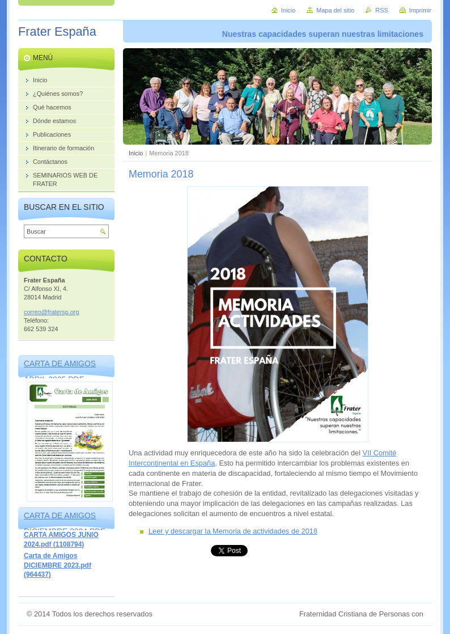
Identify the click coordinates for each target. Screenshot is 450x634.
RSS (381, 10)
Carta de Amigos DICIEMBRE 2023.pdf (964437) (57, 565)
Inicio (136, 153)
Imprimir (420, 10)
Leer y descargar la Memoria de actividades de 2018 (232, 531)
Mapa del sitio (335, 10)
